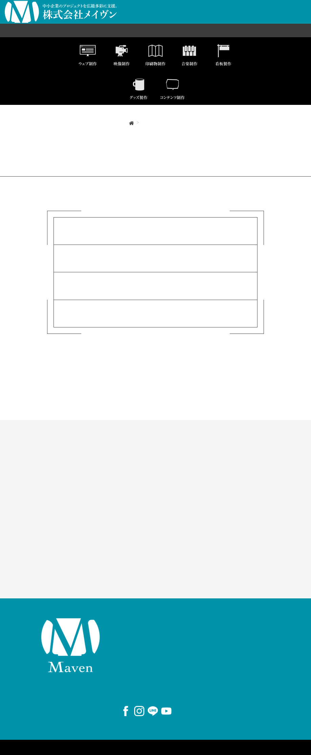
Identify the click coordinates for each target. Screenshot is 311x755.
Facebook (222, 532)
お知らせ (31, 520)
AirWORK (222, 567)
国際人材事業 (157, 30)
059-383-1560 (154, 679)
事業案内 (206, 17)
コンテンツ (129, 520)
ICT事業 (56, 30)
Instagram (222, 541)
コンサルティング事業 (238, 30)
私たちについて (230, 451)
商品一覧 (286, 17)
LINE (216, 549)
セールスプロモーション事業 (104, 30)
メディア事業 (192, 30)
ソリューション (135, 451)
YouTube (221, 558)
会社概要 (160, 17)
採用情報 (230, 17)
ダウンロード (131, 532)
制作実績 (183, 17)
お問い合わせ (258, 17)
